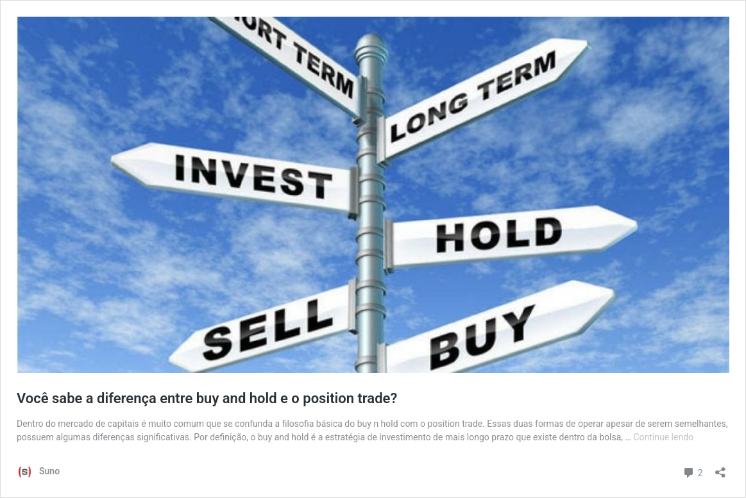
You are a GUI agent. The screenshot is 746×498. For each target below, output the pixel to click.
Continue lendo (663, 437)
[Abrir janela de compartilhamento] (720, 468)
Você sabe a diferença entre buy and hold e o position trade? (207, 398)
